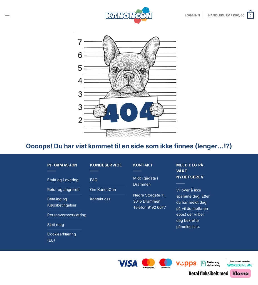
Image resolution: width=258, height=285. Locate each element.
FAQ (93, 180)
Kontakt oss (100, 199)
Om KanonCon (103, 189)
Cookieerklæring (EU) (61, 237)
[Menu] (7, 15)
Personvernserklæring (66, 215)
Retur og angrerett (63, 189)
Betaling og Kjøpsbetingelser (61, 202)
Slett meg (55, 224)
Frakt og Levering (62, 180)
